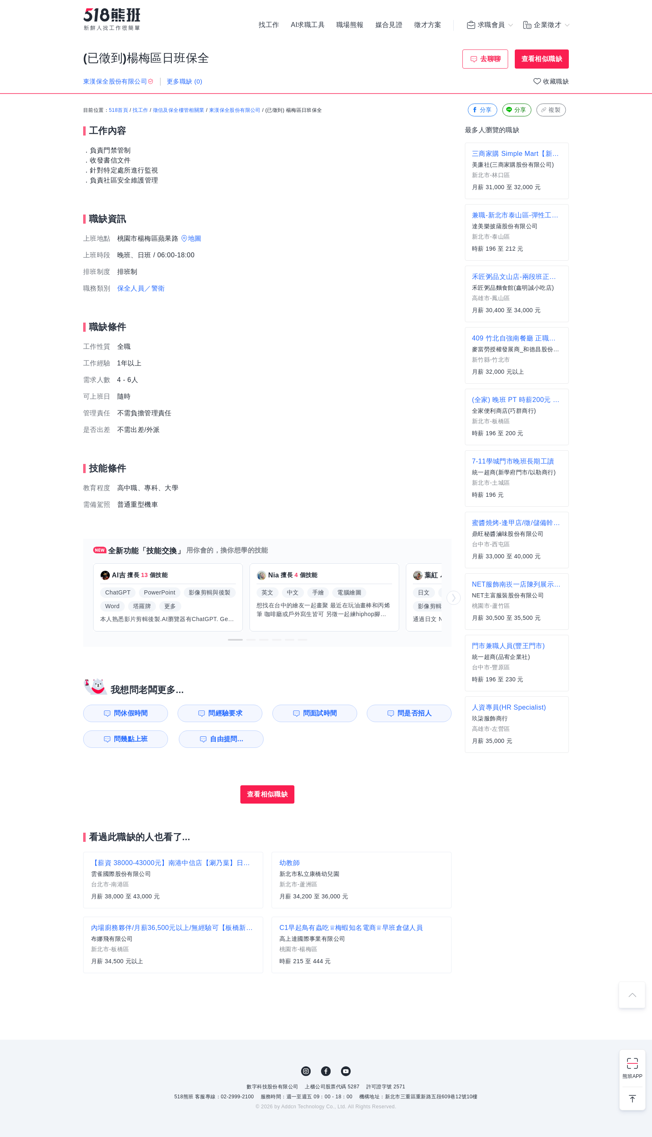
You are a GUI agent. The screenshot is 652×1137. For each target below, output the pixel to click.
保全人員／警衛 (141, 288)
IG (306, 1071)
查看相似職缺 (541, 58)
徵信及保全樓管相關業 (179, 110)
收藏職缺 (556, 81)
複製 (550, 109)
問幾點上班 (131, 738)
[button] (235, 640)
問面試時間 (320, 713)
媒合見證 (389, 25)
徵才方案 (428, 25)
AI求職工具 (308, 25)
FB (326, 1071)
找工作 (269, 25)
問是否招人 (415, 713)
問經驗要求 (225, 713)
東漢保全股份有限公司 (235, 110)
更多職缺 (185, 81)
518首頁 (118, 110)
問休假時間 (131, 713)
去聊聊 (490, 58)
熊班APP (632, 1076)
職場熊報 (350, 25)
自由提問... (226, 738)
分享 (482, 109)
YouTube (346, 1071)
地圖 (195, 238)
